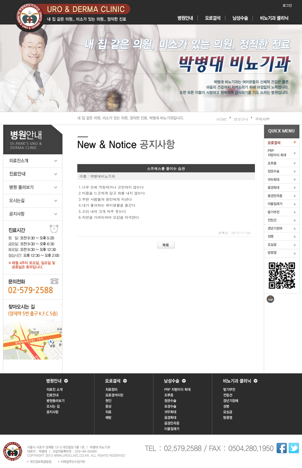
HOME (221, 119)
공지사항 (262, 119)
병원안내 (241, 119)
